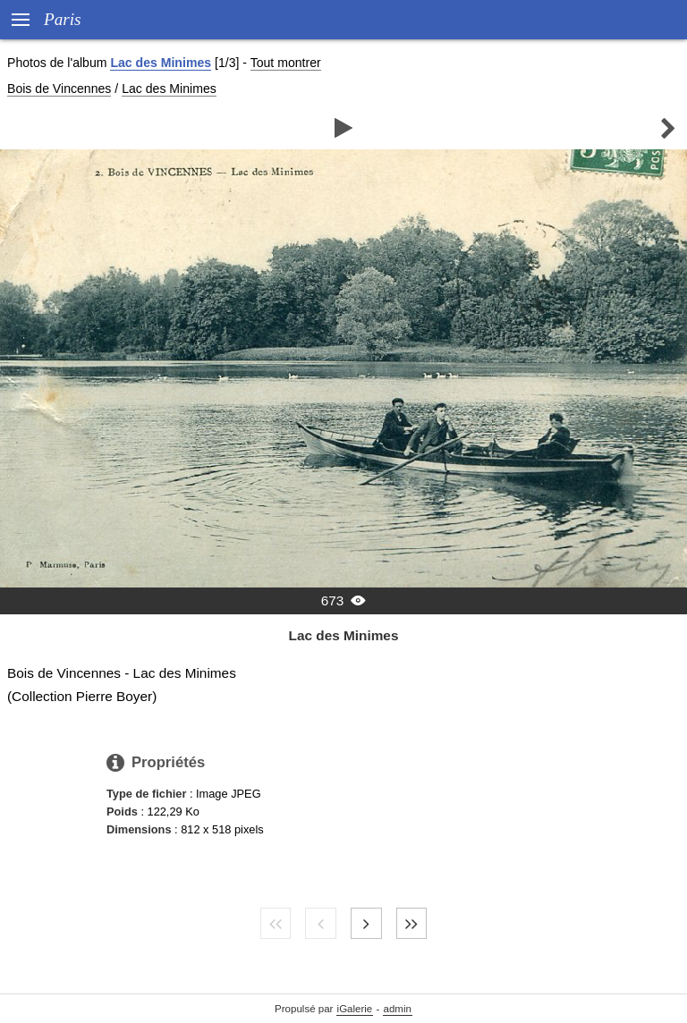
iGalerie (355, 1008)
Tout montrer (285, 62)
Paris (62, 19)
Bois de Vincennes (59, 88)
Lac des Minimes (160, 62)
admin (397, 1008)
